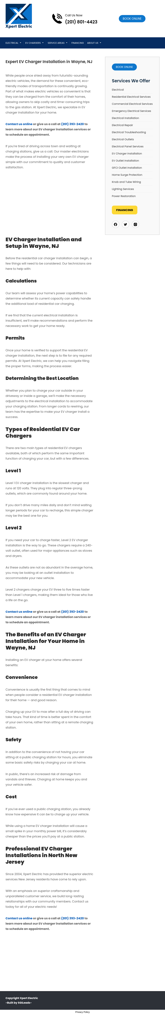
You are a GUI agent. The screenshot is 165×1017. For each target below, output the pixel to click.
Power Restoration (124, 196)
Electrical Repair (122, 125)
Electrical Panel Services (127, 146)
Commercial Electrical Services (132, 104)
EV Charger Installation (127, 153)
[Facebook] (115, 224)
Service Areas (56, 43)
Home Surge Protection (127, 175)
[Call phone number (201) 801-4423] (74, 18)
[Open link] (132, 19)
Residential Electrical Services (131, 97)
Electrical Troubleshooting (129, 132)
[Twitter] (125, 224)
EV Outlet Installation (125, 161)
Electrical (12, 43)
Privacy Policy (82, 1012)
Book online (132, 19)
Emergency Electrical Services (131, 111)
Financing (77, 43)
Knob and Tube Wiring (126, 182)
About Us (92, 43)
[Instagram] (135, 224)
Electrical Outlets (123, 139)
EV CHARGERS (33, 43)
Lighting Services (123, 189)
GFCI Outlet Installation (127, 168)
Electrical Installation (125, 118)
